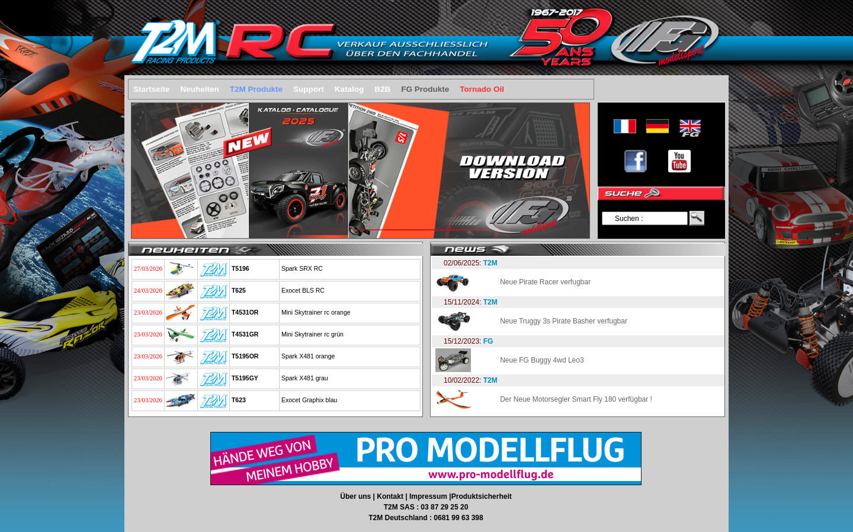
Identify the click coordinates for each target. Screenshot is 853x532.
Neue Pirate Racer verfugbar (545, 282)
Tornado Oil (482, 89)
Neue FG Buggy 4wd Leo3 (541, 360)
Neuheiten (200, 89)
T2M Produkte (256, 89)
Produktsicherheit (481, 496)
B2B (382, 89)
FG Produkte (425, 89)
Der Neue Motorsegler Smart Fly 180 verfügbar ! (576, 399)
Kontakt (391, 496)
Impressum (429, 496)
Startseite (151, 89)
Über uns (356, 496)
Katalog (349, 89)
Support (308, 89)
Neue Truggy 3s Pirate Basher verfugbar (563, 321)
